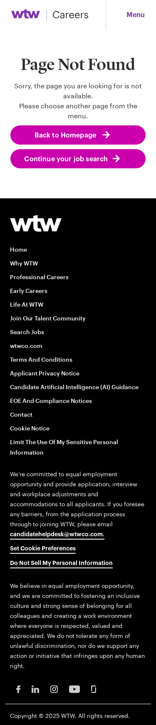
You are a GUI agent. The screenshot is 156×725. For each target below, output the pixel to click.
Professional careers (39, 276)
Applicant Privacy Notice (44, 373)
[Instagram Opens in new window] (54, 688)
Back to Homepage (66, 135)
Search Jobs (27, 331)
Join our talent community (48, 318)
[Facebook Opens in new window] (18, 688)
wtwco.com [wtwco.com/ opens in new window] (26, 345)
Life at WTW (26, 304)
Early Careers (28, 290)
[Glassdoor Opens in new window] (93, 688)
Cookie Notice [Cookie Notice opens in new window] (30, 428)
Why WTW (24, 263)
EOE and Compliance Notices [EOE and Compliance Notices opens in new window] (51, 400)
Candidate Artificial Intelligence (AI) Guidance (74, 386)
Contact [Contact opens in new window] (21, 414)
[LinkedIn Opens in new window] (35, 688)
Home (18, 249)
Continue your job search (66, 159)
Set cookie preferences (43, 549)
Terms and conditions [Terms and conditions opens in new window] (41, 359)
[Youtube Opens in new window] (74, 688)
